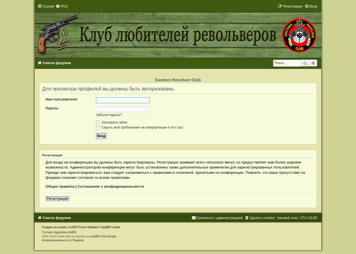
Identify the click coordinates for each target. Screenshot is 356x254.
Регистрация (57, 199)
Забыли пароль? (109, 115)
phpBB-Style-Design (104, 236)
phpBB (71, 227)
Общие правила (60, 186)
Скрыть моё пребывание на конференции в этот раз (139, 127)
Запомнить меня (111, 122)
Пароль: (52, 108)
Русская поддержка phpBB (59, 232)
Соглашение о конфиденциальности (111, 186)
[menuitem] (61, 6)
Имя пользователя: (62, 99)
